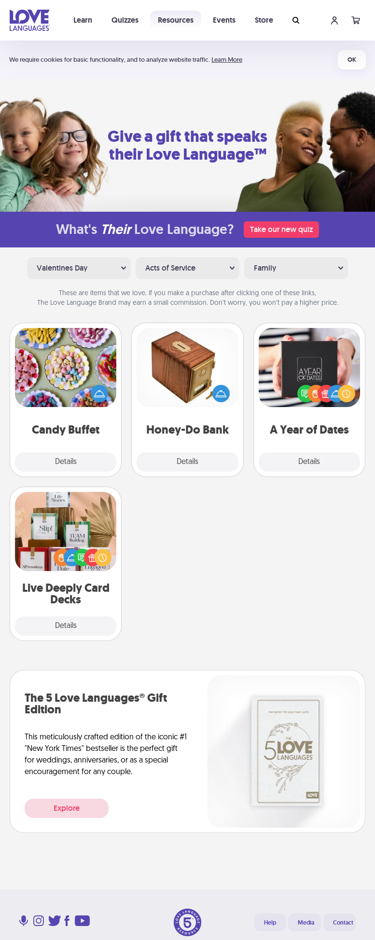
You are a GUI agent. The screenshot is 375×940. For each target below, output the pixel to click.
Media (306, 922)
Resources (176, 20)
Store (264, 20)
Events (224, 20)
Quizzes (125, 20)
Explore (67, 808)
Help (270, 922)
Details (66, 462)
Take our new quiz (281, 229)
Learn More (226, 59)
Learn (82, 20)
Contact (343, 922)
